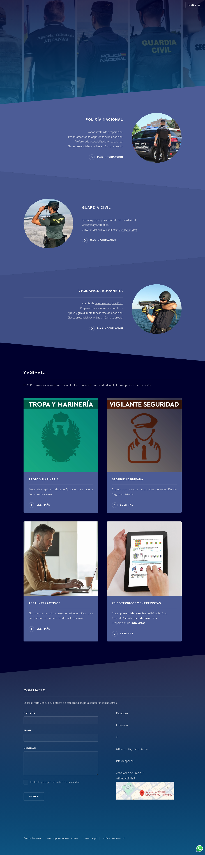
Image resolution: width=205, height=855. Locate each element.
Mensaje (30, 748)
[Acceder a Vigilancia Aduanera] (156, 309)
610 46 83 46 (123, 749)
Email (28, 730)
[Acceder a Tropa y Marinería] (61, 435)
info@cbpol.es (124, 761)
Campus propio (114, 146)
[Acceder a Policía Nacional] (156, 138)
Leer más (43, 504)
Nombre (29, 712)
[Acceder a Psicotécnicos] (61, 558)
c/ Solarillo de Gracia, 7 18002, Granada (145, 785)
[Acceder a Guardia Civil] (48, 223)
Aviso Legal (90, 838)
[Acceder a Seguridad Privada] (144, 435)
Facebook (122, 713)
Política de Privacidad (67, 782)
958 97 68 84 (140, 749)
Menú (192, 5)
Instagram (122, 725)
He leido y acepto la (55, 782)
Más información (110, 157)
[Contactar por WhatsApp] (199, 849)
